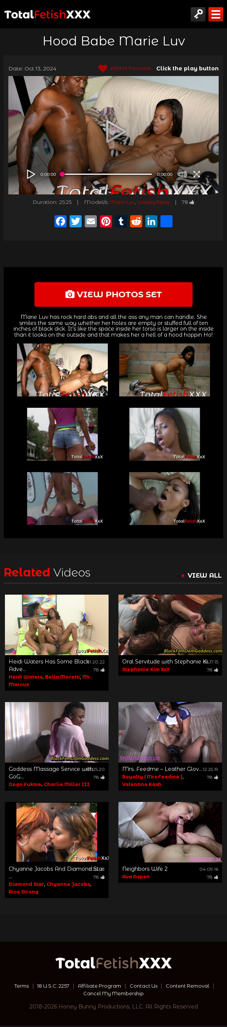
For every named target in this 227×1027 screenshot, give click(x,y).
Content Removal (193, 987)
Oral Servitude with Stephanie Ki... (166, 663)
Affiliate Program (100, 987)
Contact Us (146, 987)
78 (192, 202)
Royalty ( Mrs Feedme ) (152, 778)
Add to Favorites (122, 69)
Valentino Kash (142, 786)
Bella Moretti (62, 678)
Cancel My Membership (113, 994)
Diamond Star (26, 886)
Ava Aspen (136, 878)
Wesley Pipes (154, 202)
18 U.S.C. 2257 (50, 987)
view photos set (113, 294)
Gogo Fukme (25, 786)
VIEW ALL (203, 577)
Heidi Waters (25, 678)
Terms (15, 987)
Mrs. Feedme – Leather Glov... (162, 770)
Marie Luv (119, 202)
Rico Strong (24, 893)
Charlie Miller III (67, 786)
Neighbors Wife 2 (145, 870)
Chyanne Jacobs (68, 886)
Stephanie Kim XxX (146, 671)
